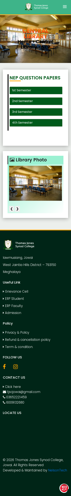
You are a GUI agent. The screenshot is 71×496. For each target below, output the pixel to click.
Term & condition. (18, 347)
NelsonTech (57, 470)
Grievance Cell (15, 291)
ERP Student (13, 298)
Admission (12, 313)
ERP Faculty (13, 306)
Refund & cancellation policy (26, 339)
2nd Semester (22, 101)
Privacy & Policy (16, 332)
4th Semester (22, 122)
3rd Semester (22, 112)
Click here (12, 386)
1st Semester (21, 90)
